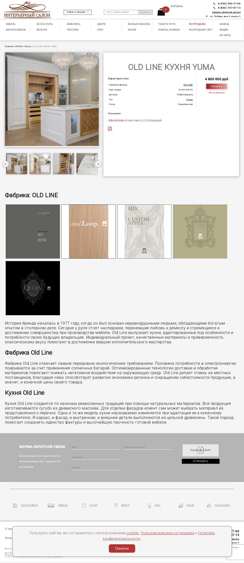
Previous (5, 164)
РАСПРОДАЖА (197, 24)
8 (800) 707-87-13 (227, 7)
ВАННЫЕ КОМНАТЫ (139, 24)
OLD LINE (188, 85)
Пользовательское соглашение (167, 533)
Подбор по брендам (78, 12)
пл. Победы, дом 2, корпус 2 (223, 16)
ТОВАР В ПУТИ (166, 24)
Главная (9, 46)
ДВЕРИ (101, 24)
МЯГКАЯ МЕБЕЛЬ (16, 30)
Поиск (145, 12)
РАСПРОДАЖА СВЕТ (200, 30)
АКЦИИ (224, 30)
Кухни (28, 46)
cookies (132, 533)
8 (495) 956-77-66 (227, 3)
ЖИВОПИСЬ (73, 24)
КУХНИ (132, 30)
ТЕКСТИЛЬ (73, 30)
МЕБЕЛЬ (11, 24)
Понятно (122, 548)
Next (98, 164)
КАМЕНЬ (224, 24)
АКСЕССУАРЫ (45, 24)
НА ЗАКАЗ (225, 35)
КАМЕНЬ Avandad (169, 30)
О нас (9, 528)
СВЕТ (100, 30)
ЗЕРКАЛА (42, 30)
